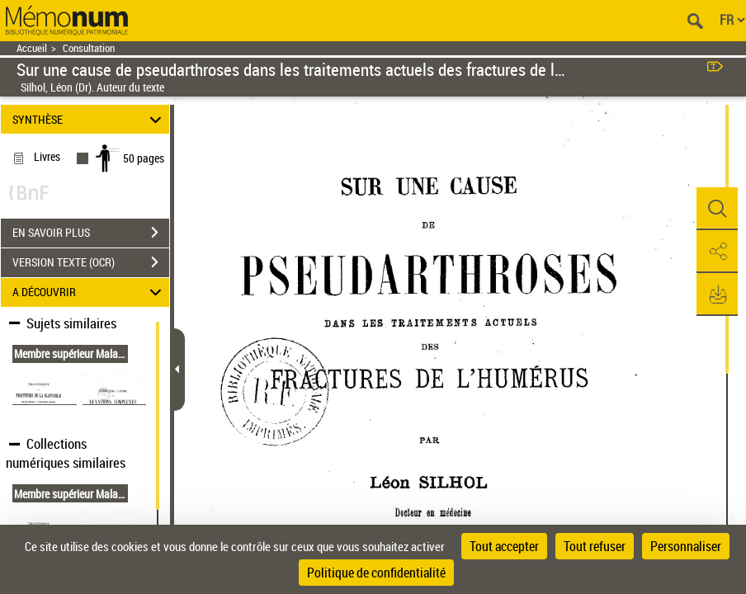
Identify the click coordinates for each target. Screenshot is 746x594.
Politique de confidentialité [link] (376, 572)
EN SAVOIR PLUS (90, 232)
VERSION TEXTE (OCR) (90, 262)
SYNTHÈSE (89, 119)
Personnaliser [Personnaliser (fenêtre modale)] (685, 546)
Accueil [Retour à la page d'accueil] (32, 48)
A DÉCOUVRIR (89, 292)
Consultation (89, 48)
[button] (717, 208)
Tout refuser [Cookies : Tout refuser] (595, 546)
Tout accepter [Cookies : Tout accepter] (504, 546)
